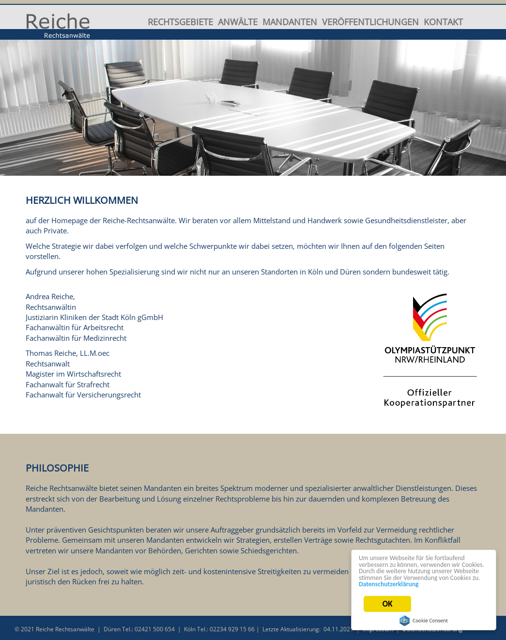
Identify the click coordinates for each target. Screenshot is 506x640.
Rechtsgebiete (180, 21)
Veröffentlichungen (370, 21)
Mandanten (289, 21)
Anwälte (238, 21)
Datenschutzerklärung (390, 589)
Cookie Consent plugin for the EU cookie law (425, 620)
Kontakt (443, 21)
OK (389, 608)
